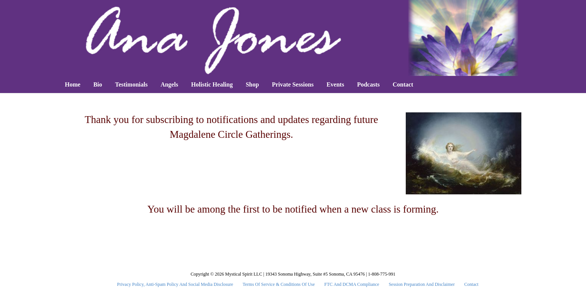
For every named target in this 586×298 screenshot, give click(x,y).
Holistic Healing (212, 84)
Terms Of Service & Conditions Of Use (279, 284)
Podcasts (368, 84)
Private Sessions (293, 84)
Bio (97, 84)
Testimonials (131, 84)
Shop (252, 84)
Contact (402, 84)
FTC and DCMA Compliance (351, 284)
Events (335, 84)
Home (73, 84)
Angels (169, 84)
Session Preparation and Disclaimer (422, 284)
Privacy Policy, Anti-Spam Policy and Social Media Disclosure (175, 284)
